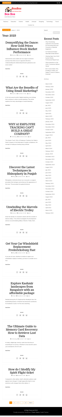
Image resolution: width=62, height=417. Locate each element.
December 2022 (49, 186)
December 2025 (49, 92)
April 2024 (48, 145)
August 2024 (49, 135)
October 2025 (49, 97)
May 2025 (48, 111)
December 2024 (49, 124)
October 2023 (49, 162)
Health (27, 21)
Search (46, 30)
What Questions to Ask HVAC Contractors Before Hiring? (52, 64)
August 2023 (49, 167)
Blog (14, 176)
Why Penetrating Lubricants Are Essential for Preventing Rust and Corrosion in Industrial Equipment (51, 45)
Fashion (21, 21)
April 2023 (48, 178)
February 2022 (49, 213)
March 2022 (48, 210)
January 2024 (49, 154)
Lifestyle (34, 21)
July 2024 (48, 137)
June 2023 (48, 172)
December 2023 (49, 156)
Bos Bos (10, 14)
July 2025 (48, 105)
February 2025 (49, 119)
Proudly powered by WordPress (22, 412)
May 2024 (48, 143)
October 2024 (49, 129)
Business (5, 21)
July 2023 (48, 170)
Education (13, 21)
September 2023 (50, 164)
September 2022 (50, 194)
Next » (31, 402)
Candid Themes (44, 412)
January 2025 (49, 121)
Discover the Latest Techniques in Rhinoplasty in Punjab (22, 170)
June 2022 (48, 202)
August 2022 (49, 197)
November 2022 (49, 189)
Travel (57, 21)
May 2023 (48, 175)
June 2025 (48, 108)
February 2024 (49, 151)
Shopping (41, 21)
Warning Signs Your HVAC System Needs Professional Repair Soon (52, 58)
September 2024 (50, 132)
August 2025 (49, 102)
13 (25, 402)
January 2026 (49, 89)
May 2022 (48, 205)
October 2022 (49, 191)
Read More (7, 68)
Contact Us (31, 25)
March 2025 (48, 116)
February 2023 (49, 183)
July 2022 (48, 199)
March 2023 (48, 180)
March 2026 (48, 84)
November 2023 (49, 159)
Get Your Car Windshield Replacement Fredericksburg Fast (22, 247)
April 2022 (48, 207)
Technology (49, 21)
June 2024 (48, 140)
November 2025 (49, 94)
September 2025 (50, 100)
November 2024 (49, 127)
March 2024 (48, 148)
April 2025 (48, 113)
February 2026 (49, 86)
